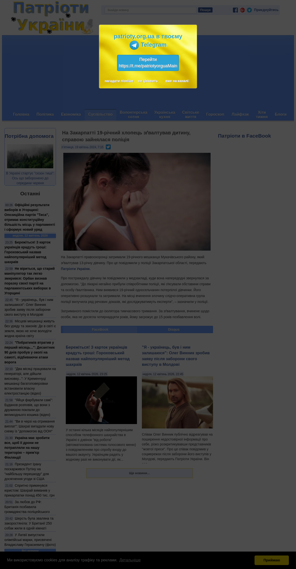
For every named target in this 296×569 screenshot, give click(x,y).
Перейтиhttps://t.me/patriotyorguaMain (148, 62)
